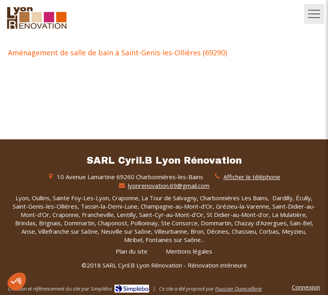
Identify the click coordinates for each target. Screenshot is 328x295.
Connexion (306, 287)
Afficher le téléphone (251, 177)
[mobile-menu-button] (314, 14)
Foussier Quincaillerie (238, 288)
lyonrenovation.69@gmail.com (169, 186)
